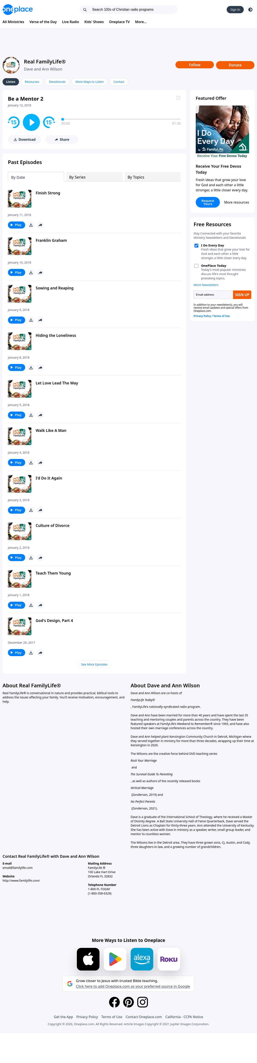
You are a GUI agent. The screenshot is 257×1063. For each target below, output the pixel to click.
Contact (119, 82)
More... (141, 21)
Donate (235, 65)
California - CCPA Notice (184, 1017)
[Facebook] (114, 1002)
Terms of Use (111, 1017)
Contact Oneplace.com (144, 1017)
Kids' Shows (94, 21)
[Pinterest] (128, 1002)
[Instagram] (142, 1002)
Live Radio (70, 21)
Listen (10, 82)
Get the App (63, 1017)
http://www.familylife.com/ (21, 880)
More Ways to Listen (89, 82)
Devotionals (57, 82)
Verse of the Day (43, 21)
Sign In (235, 9)
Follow (194, 64)
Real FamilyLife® (45, 61)
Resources (32, 82)
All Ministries (13, 21)
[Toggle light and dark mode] (250, 10)
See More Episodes (94, 664)
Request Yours (208, 202)
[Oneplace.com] (18, 9)
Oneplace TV (119, 21)
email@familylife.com (18, 868)
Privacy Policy (87, 1017)
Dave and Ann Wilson (43, 69)
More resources (236, 202)
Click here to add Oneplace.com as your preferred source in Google (133, 986)
